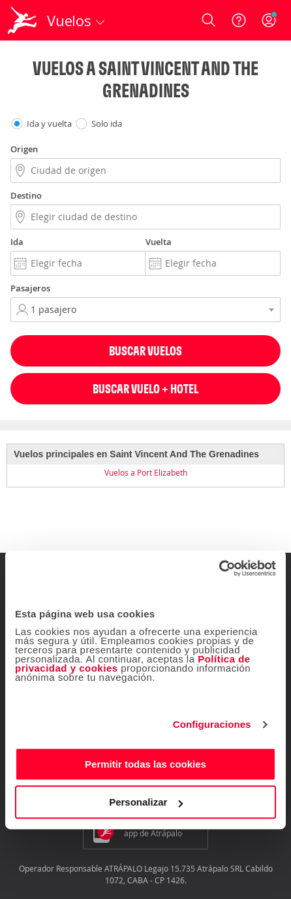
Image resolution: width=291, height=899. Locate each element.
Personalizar (146, 802)
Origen (24, 149)
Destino (26, 195)
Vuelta (159, 242)
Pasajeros (30, 288)
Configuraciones (212, 724)
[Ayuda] (239, 20)
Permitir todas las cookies (145, 764)
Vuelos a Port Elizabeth (145, 472)
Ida (16, 242)
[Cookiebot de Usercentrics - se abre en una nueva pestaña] (219, 568)
